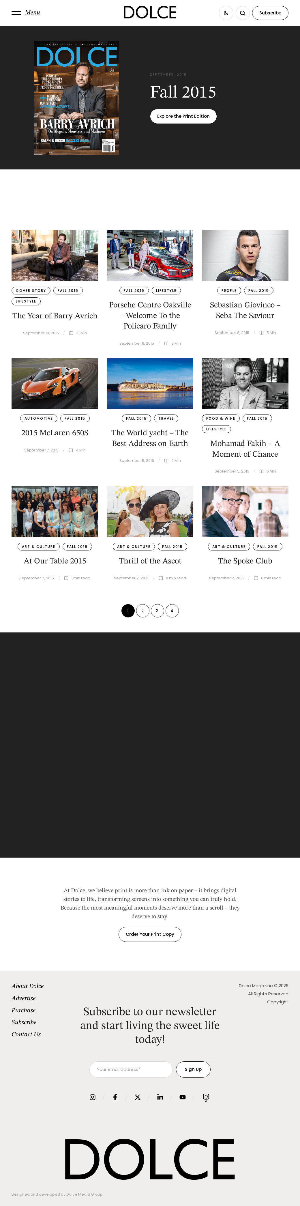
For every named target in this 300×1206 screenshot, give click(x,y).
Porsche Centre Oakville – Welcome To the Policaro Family (150, 316)
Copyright (277, 1002)
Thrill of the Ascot (150, 561)
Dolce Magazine (256, 986)
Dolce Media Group (84, 1194)
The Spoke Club (245, 561)
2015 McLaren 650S (54, 433)
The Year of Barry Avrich (54, 316)
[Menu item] (43, 986)
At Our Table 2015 (55, 561)
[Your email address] (131, 1069)
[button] (26, 13)
